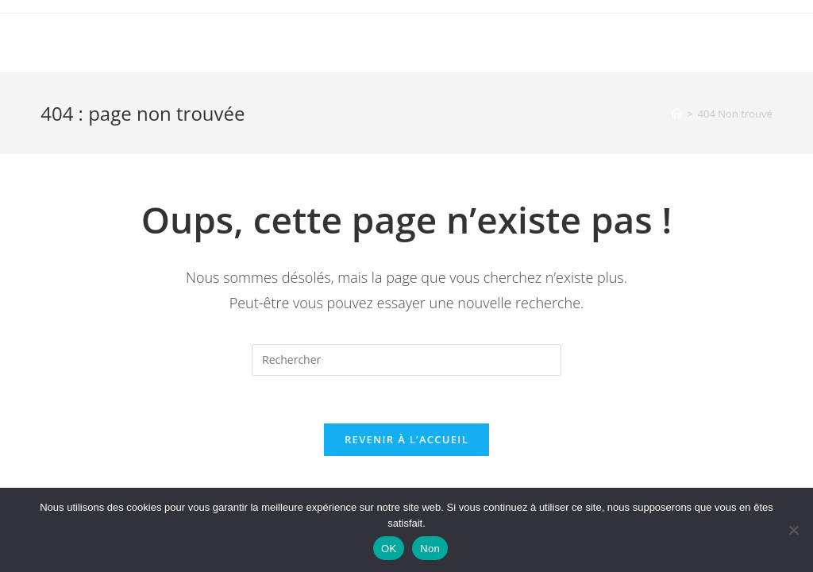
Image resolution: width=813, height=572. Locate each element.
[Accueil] (677, 113)
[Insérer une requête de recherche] (406, 360)
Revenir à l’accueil (406, 439)
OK (388, 549)
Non (430, 549)
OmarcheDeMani (115, 42)
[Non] (793, 530)
